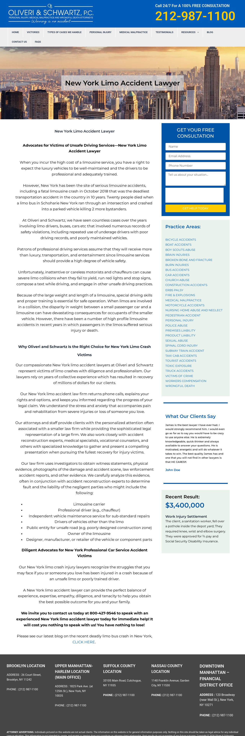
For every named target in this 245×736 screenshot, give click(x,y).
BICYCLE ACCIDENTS (181, 230)
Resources (176, 32)
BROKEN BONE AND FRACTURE (190, 250)
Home (24, 32)
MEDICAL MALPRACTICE (127, 32)
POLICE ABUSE (177, 316)
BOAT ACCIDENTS (178, 235)
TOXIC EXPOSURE (179, 356)
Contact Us (206, 32)
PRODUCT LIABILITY (180, 326)
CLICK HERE (84, 632)
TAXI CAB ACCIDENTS (181, 346)
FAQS (222, 32)
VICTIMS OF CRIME (179, 366)
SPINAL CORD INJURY (182, 336)
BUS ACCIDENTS (178, 260)
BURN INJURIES (177, 255)
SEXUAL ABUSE (177, 331)
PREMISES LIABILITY (181, 321)
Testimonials (154, 32)
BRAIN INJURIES (178, 245)
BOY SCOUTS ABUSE (181, 240)
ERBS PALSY (174, 280)
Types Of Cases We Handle (66, 32)
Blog (192, 32)
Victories (38, 32)
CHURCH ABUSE (178, 270)
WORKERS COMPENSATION (186, 371)
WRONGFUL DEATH (180, 376)
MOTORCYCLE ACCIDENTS (185, 295)
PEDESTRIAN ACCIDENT (183, 306)
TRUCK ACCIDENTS (180, 361)
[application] (183, 32)
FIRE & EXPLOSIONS (181, 285)
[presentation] (194, 185)
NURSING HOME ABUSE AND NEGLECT (195, 300)
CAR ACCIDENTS (177, 265)
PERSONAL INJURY (98, 32)
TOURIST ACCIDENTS (181, 351)
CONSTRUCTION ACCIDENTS (187, 275)
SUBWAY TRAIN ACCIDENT (185, 341)
